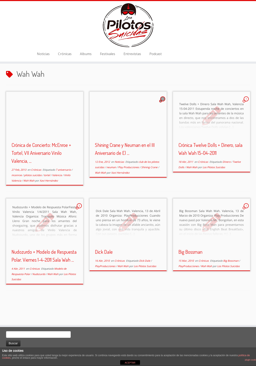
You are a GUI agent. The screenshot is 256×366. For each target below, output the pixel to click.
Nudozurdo (39, 292)
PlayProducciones (105, 284)
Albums (86, 62)
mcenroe (17, 193)
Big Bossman (190, 269)
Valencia (57, 193)
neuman (111, 185)
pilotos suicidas (33, 193)
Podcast (155, 62)
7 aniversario (64, 188)
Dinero (227, 180)
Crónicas (65, 62)
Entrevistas (132, 62)
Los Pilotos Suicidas (214, 185)
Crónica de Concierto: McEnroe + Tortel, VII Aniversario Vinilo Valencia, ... (41, 171)
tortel (47, 193)
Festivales (107, 62)
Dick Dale (104, 269)
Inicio (10, 79)
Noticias (43, 62)
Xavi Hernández (49, 198)
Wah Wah (29, 198)
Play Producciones (129, 185)
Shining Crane (149, 185)
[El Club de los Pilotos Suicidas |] (128, 29)
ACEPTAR (130, 362)
